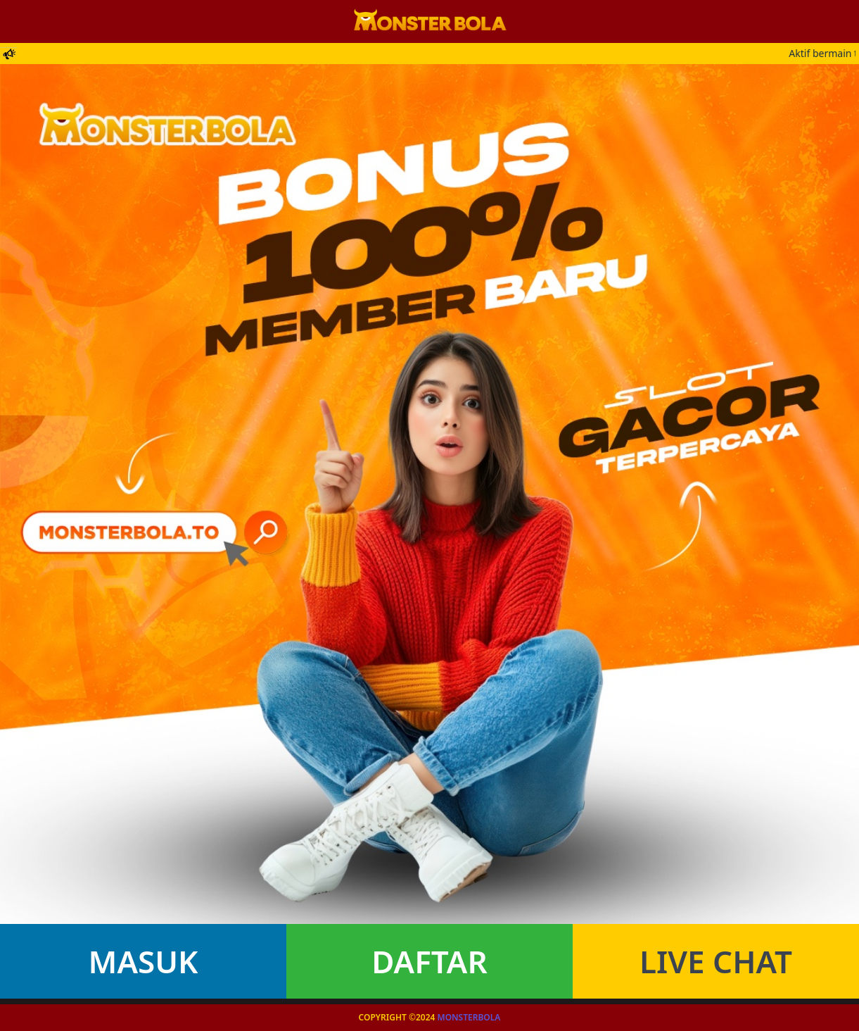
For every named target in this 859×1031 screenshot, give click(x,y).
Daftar (429, 961)
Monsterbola (469, 1017)
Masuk (143, 961)
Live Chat (716, 961)
